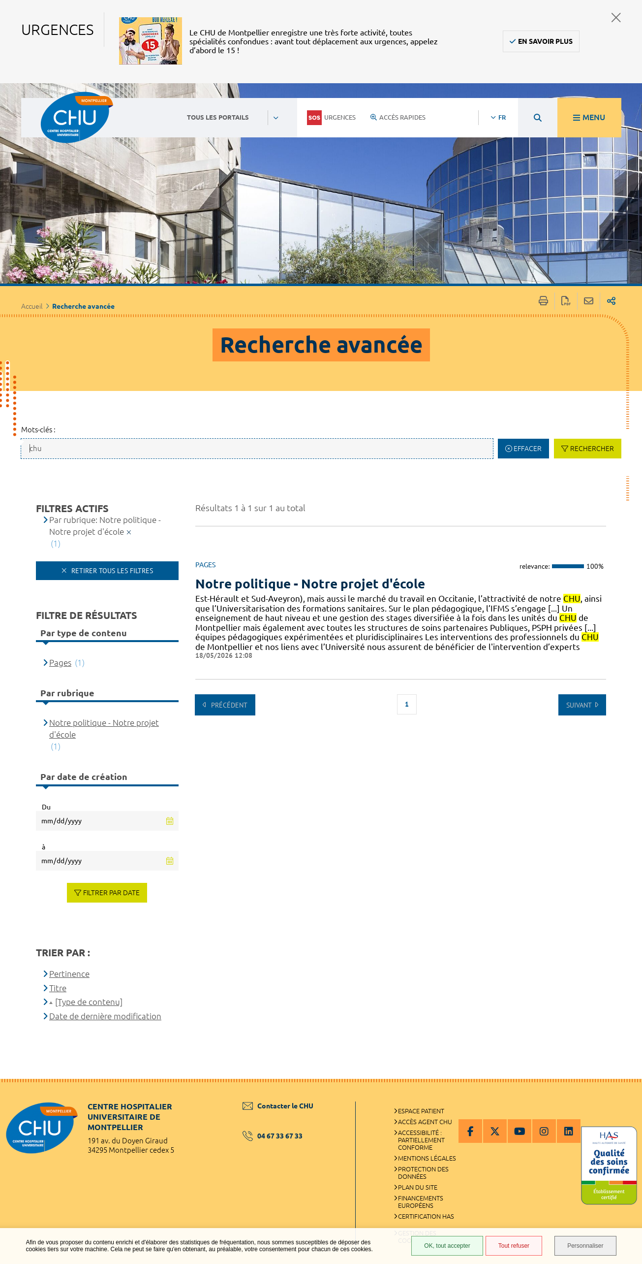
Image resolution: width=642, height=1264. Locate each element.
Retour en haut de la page (625, 1098)
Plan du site (417, 1187)
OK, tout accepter (447, 1245)
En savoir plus (545, 41)
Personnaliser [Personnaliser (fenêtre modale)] (585, 1245)
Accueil (32, 306)
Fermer (616, 17)
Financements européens (420, 1202)
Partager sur (611, 301)
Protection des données (423, 1173)
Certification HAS (426, 1216)
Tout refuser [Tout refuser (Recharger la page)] (513, 1245)
